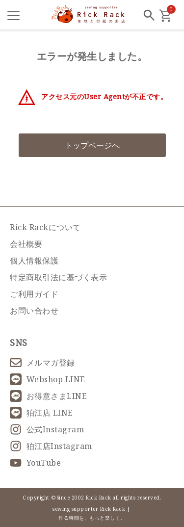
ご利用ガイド (34, 294)
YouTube (35, 463)
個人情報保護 (34, 260)
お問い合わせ (34, 310)
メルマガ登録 (42, 363)
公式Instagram (47, 429)
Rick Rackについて (45, 227)
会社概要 (26, 243)
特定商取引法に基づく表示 (58, 277)
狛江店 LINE (41, 413)
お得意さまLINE (48, 396)
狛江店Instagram (51, 446)
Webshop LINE (47, 379)
